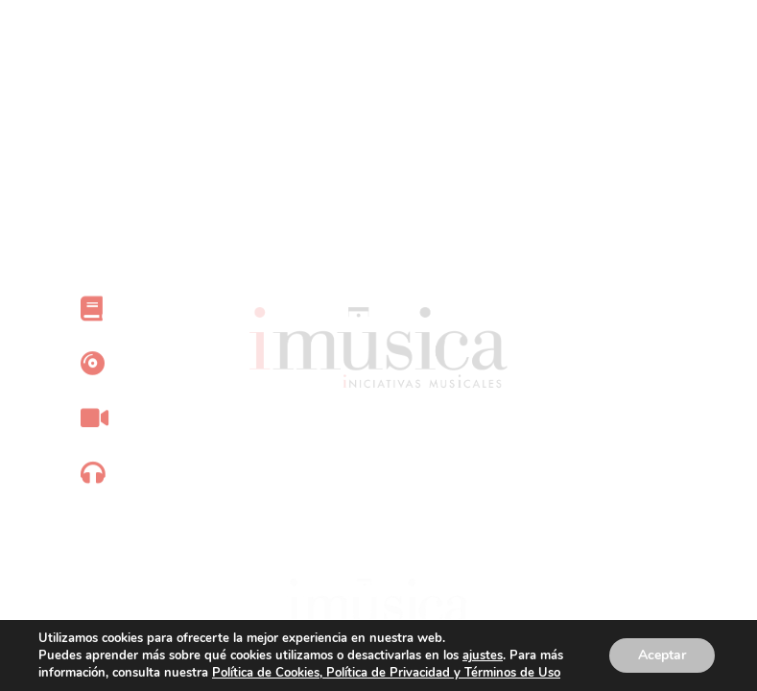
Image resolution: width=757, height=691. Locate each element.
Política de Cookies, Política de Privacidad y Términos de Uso (386, 672)
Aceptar (662, 655)
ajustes (482, 655)
